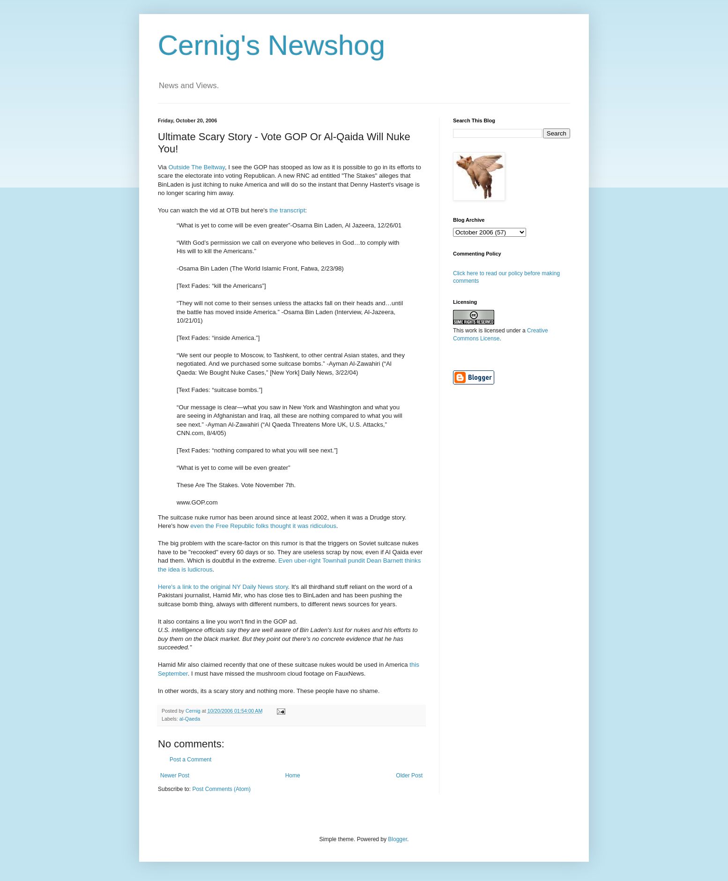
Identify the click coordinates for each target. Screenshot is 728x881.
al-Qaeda (189, 719)
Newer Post (174, 775)
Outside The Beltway (197, 167)
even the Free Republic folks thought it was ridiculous (263, 525)
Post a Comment (190, 759)
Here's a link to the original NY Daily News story (223, 586)
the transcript (287, 210)
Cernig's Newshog (271, 45)
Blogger (397, 839)
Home (292, 775)
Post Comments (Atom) (221, 789)
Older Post (409, 775)
